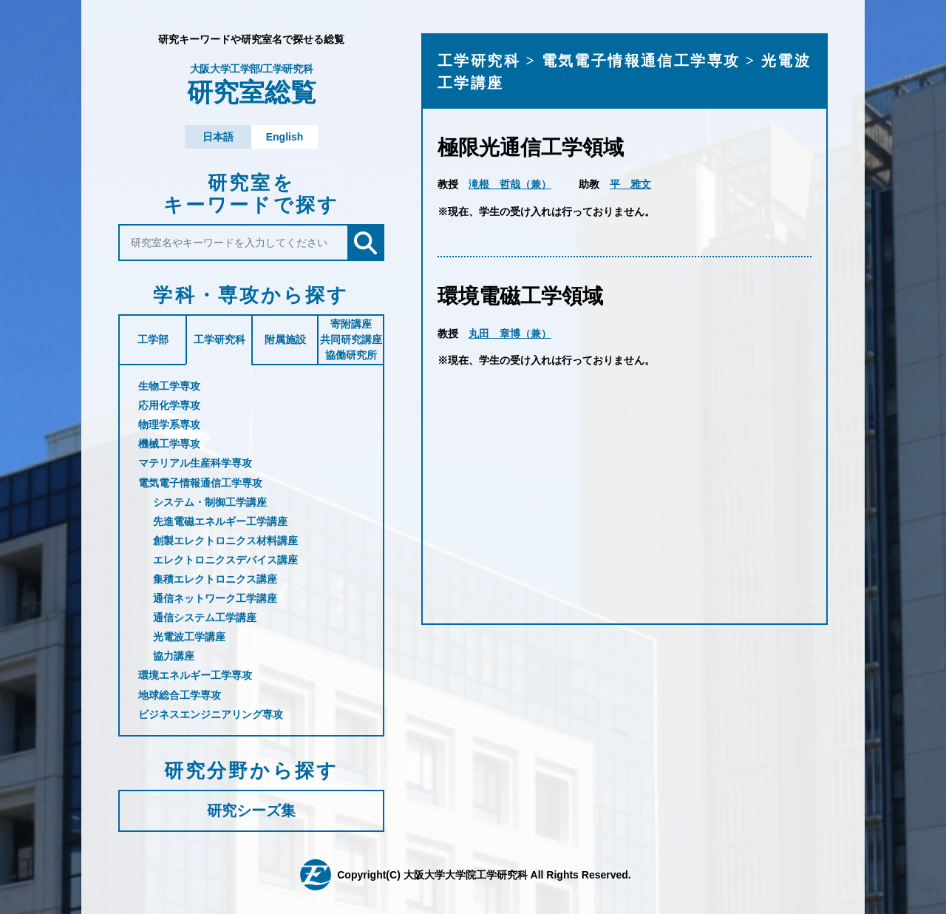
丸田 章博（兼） (510, 333)
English (285, 137)
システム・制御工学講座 (210, 502)
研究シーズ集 (251, 810)
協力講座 (173, 656)
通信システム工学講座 (204, 617)
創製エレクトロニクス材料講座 (225, 540)
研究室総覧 (251, 85)
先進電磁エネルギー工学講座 (220, 521)
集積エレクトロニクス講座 (215, 579)
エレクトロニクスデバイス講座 (225, 560)
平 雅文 (630, 184)
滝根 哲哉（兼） (510, 184)
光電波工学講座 (189, 637)
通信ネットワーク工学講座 (215, 598)
